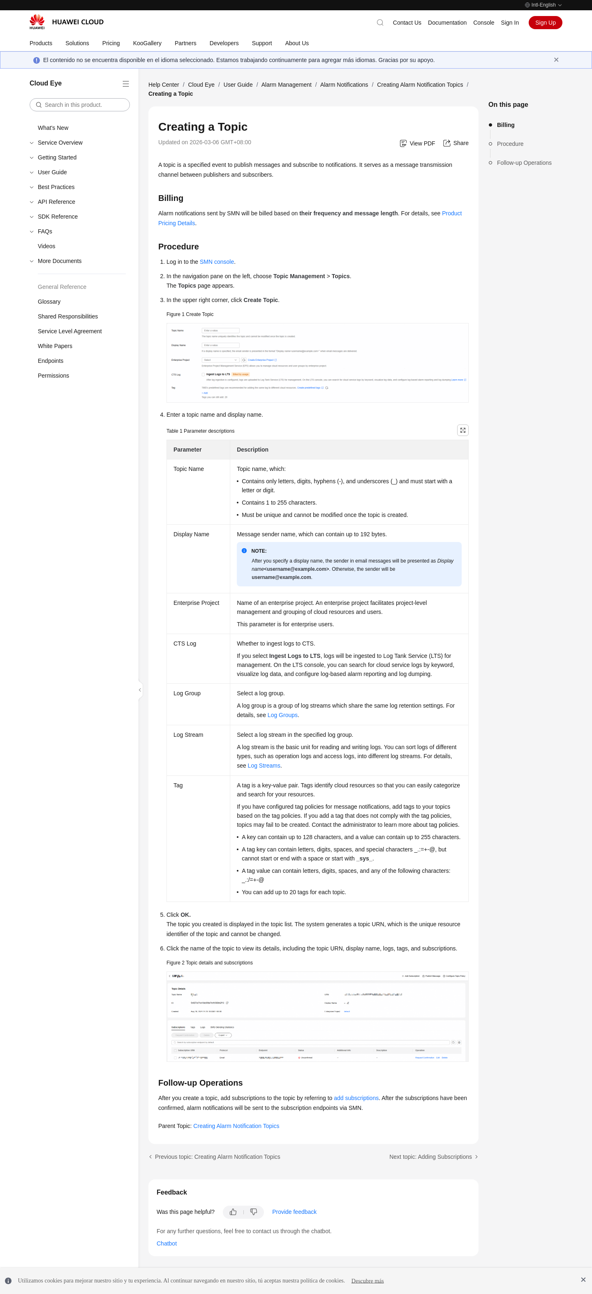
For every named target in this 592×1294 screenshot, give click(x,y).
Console (483, 22)
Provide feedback (294, 1212)
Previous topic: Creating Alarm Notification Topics (217, 1156)
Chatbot (167, 1243)
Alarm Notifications (344, 84)
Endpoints (50, 361)
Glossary (49, 301)
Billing (506, 125)
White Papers (55, 346)
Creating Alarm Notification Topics (420, 84)
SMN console (217, 261)
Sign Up (545, 22)
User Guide (52, 172)
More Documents (60, 261)
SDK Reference (58, 216)
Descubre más (368, 1281)
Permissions (53, 375)
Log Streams (264, 765)
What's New (53, 128)
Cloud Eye (201, 84)
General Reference (62, 287)
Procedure (510, 144)
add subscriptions (356, 1098)
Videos (47, 246)
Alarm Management (286, 84)
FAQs (45, 231)
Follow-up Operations (524, 162)
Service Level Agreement (70, 331)
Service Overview (60, 142)
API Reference (56, 201)
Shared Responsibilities (68, 316)
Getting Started (57, 157)
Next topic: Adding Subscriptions (430, 1156)
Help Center (163, 84)
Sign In (510, 22)
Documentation (447, 22)
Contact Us (407, 22)
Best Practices (56, 187)
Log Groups (283, 715)
